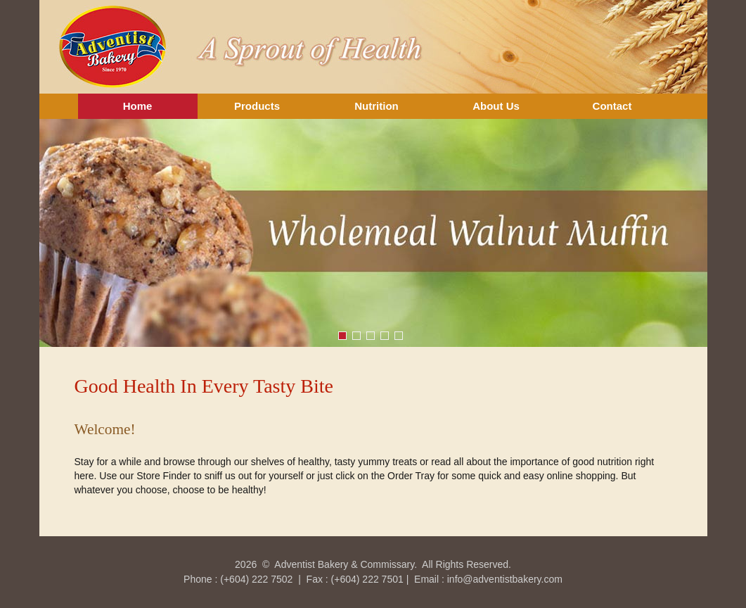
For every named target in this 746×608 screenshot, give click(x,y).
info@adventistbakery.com (504, 579)
